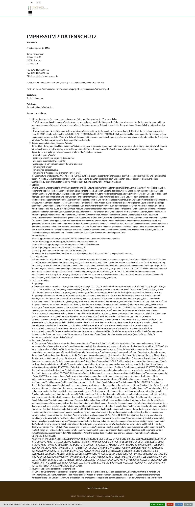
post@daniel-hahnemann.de (45, 76)
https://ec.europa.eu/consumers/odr (93, 89)
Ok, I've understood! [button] (157, 504)
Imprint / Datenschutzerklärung (98, 488)
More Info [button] (188, 504)
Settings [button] (179, 504)
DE (31, 2)
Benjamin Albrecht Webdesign (40, 107)
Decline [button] (170, 504)
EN (38, 2)
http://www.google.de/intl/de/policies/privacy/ (52, 337)
